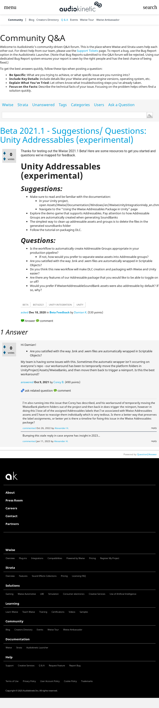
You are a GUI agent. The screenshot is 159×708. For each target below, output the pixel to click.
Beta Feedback (60, 312)
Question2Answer (147, 454)
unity (80, 304)
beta (25, 304)
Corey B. (58, 382)
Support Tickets (87, 51)
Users (99, 104)
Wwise (7, 104)
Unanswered (43, 104)
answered (27, 382)
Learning (12, 604)
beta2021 (38, 304)
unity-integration (60, 304)
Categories (80, 104)
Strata (23, 104)
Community (15, 19)
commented (29, 428)
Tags (63, 104)
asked (24, 312)
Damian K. (80, 312)
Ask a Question (121, 104)
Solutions (13, 586)
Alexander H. (62, 428)
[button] (10, 7)
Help (9, 657)
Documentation (18, 639)
